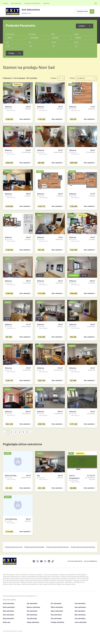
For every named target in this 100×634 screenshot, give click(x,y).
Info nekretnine (80, 603)
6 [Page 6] (27, 431)
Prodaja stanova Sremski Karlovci (57, 546)
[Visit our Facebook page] (34, 560)
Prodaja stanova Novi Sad (13, 546)
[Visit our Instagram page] (37, 560)
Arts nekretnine (56, 618)
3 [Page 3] (15, 431)
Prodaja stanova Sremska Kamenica (83, 546)
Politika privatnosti (75, 560)
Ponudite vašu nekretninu (32, 3)
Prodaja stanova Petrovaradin (34, 546)
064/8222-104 (26, 13)
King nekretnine (8, 618)
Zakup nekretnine (33, 621)
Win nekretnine (80, 610)
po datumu (81, 77)
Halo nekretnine (80, 606)
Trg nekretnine (32, 618)
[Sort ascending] (59, 77)
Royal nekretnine (9, 606)
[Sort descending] (62, 77)
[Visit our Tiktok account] (53, 560)
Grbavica (78, 37)
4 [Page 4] (19, 431)
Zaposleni (46, 3)
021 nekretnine (56, 603)
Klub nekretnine (8, 610)
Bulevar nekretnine (33, 606)
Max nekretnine (80, 614)
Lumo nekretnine (81, 621)
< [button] (4, 431)
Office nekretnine (57, 606)
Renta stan (6, 621)
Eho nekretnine (32, 610)
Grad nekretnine (8, 603)
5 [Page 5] (23, 431)
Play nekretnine (56, 614)
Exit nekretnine (32, 614)
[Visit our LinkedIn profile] (49, 560)
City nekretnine (32, 603)
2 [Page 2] (11, 431)
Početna (5, 3)
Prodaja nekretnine (57, 621)
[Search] (92, 11)
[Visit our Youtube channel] (41, 560)
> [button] (30, 431)
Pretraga (15, 52)
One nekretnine (80, 618)
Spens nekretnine (57, 610)
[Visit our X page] (45, 560)
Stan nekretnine (8, 614)
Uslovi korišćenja (90, 560)
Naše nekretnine (16, 3)
